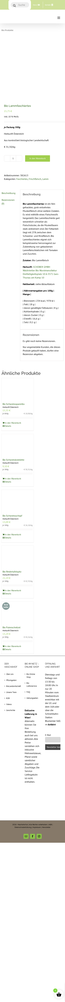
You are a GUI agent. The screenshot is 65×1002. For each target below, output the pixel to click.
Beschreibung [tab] (8, 134)
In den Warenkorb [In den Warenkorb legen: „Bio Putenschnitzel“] (13, 587)
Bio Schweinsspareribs (14, 345)
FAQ (28, 633)
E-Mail (48, 676)
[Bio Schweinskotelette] (17, 386)
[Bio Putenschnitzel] (17, 554)
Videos (9, 646)
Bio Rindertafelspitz (12, 513)
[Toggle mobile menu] (59, 17)
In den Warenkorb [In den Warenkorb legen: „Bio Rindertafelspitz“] (13, 532)
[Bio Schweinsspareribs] (17, 330)
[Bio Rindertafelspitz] (17, 498)
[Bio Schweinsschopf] (17, 442)
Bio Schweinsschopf (12, 457)
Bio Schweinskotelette (13, 401)
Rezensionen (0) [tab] (8, 143)
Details (8, 367)
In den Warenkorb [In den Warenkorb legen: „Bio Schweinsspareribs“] (13, 364)
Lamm (45, 120)
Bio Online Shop (30, 617)
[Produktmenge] (13, 100)
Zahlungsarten (32, 639)
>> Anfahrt (50, 666)
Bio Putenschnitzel (11, 569)
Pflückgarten (11, 622)
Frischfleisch (35, 120)
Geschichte (10, 652)
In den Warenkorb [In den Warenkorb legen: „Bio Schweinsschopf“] (13, 476)
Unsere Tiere (11, 634)
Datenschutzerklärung (23, 769)
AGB (50, 766)
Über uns (9, 615)
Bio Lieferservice (31, 626)
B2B (8, 640)
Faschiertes (22, 120)
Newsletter (46, 769)
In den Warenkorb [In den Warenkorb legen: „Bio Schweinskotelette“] (13, 420)
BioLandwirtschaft (12, 627)
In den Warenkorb (37, 100)
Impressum (37, 769)
